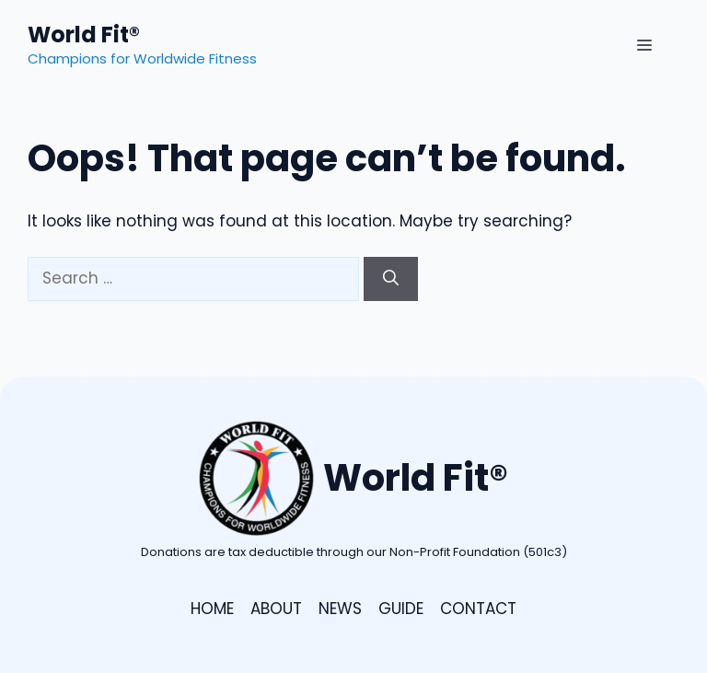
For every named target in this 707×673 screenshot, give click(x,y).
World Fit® (84, 34)
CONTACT (478, 609)
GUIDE (400, 609)
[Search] (391, 279)
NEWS (340, 609)
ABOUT (276, 609)
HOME (212, 609)
